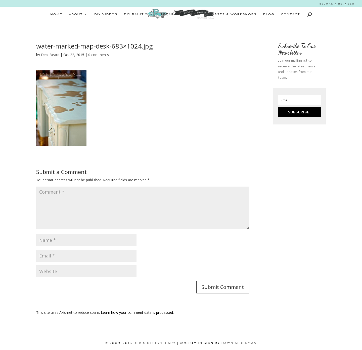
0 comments (98, 54)
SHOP (194, 14)
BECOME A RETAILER (337, 4)
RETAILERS (171, 14)
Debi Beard (50, 54)
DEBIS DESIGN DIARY (154, 343)
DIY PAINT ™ (136, 14)
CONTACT (290, 14)
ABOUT (76, 14)
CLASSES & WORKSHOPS (232, 14)
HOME (56, 14)
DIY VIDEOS (105, 14)
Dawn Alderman (239, 343)
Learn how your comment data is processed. (137, 312)
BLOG (269, 14)
